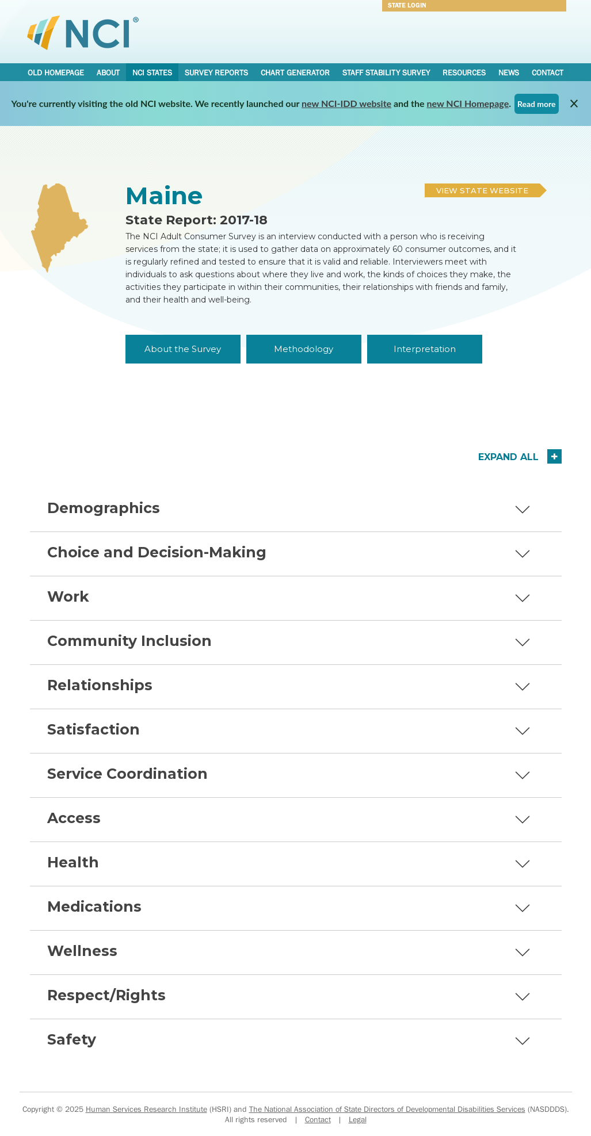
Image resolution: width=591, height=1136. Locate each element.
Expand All (508, 457)
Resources (464, 72)
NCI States (152, 72)
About (108, 72)
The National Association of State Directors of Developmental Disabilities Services (387, 1109)
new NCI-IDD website (346, 103)
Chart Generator (295, 72)
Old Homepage (56, 72)
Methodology (303, 348)
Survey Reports (216, 72)
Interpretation (425, 348)
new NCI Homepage (468, 103)
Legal (358, 1119)
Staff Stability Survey (386, 72)
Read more (536, 104)
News (508, 72)
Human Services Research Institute (146, 1109)
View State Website (482, 190)
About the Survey (182, 348)
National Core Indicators (82, 32)
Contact (547, 72)
